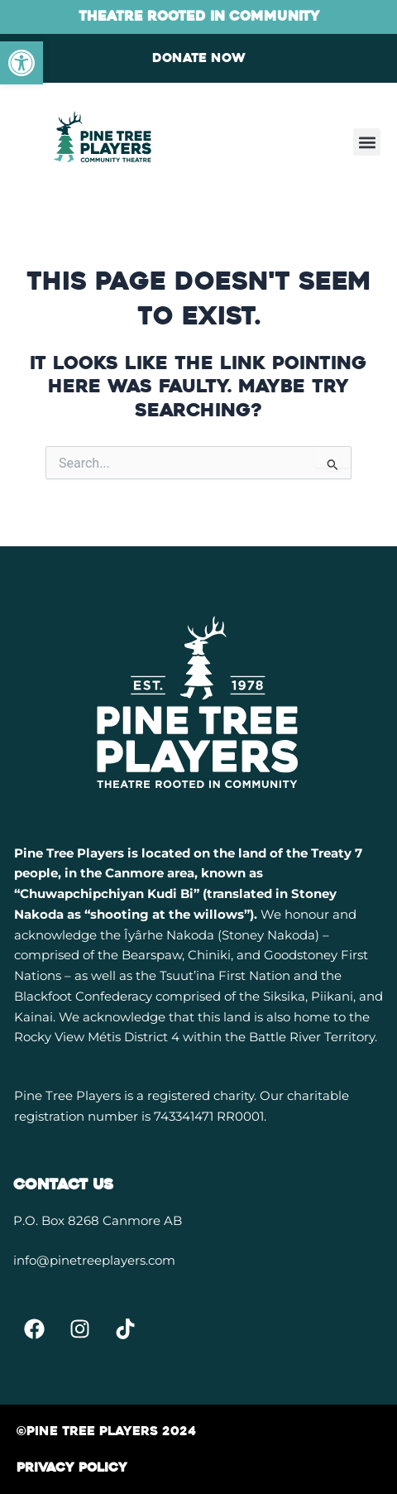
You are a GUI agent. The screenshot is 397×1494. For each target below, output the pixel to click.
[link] (21, 62)
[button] (366, 142)
